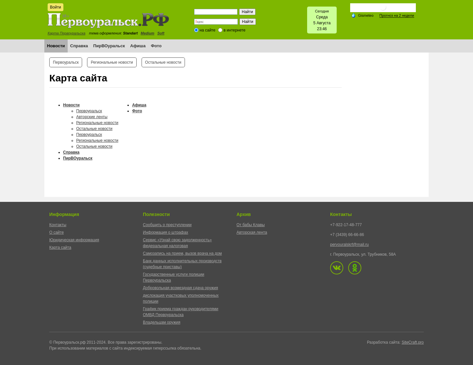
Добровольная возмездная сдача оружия (180, 288)
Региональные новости (112, 62)
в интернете (234, 30)
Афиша (138, 45)
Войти (55, 7)
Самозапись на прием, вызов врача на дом (182, 253)
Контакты (57, 225)
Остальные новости (163, 62)
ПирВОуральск (109, 45)
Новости (56, 45)
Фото (156, 45)
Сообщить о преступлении (167, 225)
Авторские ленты (91, 117)
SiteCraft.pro (413, 342)
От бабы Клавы (250, 225)
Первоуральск (66, 62)
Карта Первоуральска (66, 33)
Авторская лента (251, 232)
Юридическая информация (74, 240)
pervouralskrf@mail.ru (349, 244)
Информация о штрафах (165, 232)
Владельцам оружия (161, 322)
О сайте (56, 232)
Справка (79, 45)
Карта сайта (60, 247)
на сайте (207, 30)
